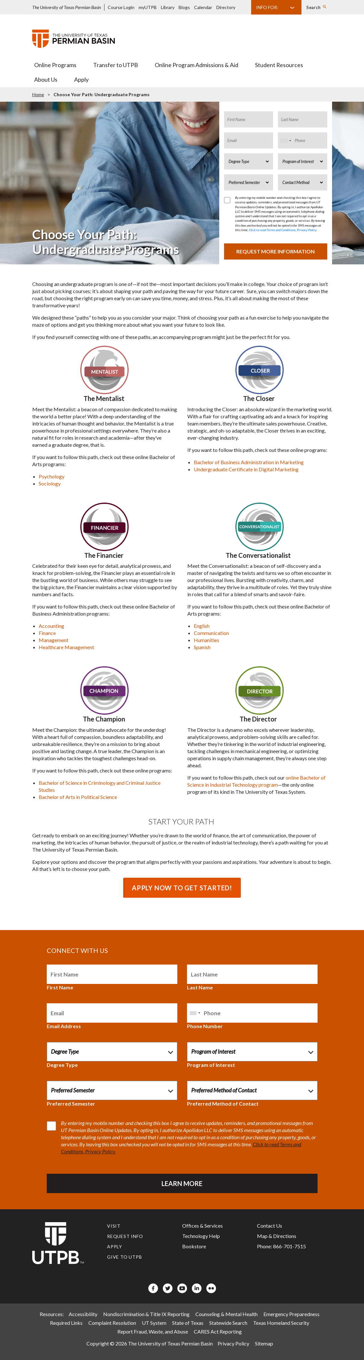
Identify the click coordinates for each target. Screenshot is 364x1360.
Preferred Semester (71, 1103)
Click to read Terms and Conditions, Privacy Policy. (283, 230)
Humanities (206, 640)
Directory (225, 7)
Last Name (200, 987)
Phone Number (205, 1026)
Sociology (50, 483)
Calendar (203, 7)
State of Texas (187, 1323)
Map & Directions (276, 1236)
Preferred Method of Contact (223, 1103)
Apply (81, 79)
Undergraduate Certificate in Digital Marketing (246, 469)
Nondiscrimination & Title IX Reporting (146, 1314)
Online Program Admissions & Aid (196, 65)
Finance (47, 633)
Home (38, 94)
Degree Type (62, 1065)
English (202, 626)
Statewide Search (228, 1323)
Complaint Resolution (112, 1323)
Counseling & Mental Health (226, 1314)
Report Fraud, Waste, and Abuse (152, 1331)
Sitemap (264, 1343)
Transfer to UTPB (115, 65)
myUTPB (148, 7)
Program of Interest (211, 1065)
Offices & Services (202, 1225)
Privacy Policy (233, 1343)
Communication (211, 633)
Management (53, 640)
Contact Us (269, 1225)
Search (313, 7)
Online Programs (55, 65)
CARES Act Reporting (218, 1331)
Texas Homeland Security (281, 1323)
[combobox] (285, 141)
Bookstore (194, 1246)
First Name (60, 987)
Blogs (184, 7)
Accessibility (83, 1314)
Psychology (51, 476)
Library (167, 7)
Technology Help (201, 1236)
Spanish (202, 647)
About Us (45, 79)
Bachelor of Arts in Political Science (78, 797)
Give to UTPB (124, 1257)
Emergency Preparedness (291, 1314)
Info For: (267, 7)
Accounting (51, 626)
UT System (154, 1323)
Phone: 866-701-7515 (281, 1246)
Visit (114, 1226)
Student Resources (279, 65)
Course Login (121, 7)
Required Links (66, 1323)
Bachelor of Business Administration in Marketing (249, 462)
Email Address (64, 1026)
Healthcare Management (66, 647)
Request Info (125, 1236)
